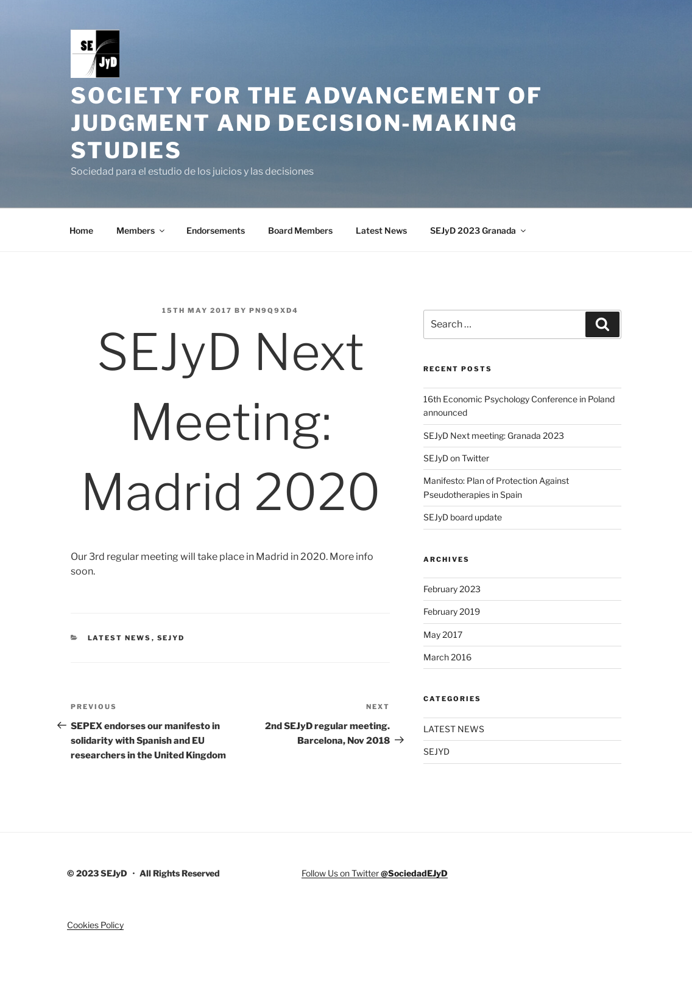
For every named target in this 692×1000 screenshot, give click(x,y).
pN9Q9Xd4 (273, 310)
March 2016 (447, 657)
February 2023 (452, 589)
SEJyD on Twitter (456, 458)
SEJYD (171, 638)
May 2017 (442, 634)
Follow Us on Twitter (375, 873)
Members (141, 230)
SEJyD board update (462, 517)
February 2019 (451, 611)
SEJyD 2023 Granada (479, 230)
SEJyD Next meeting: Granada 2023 (493, 435)
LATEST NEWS (120, 638)
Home (81, 230)
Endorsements (215, 230)
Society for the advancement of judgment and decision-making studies (306, 123)
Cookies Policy (95, 925)
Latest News (381, 230)
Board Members (300, 230)
